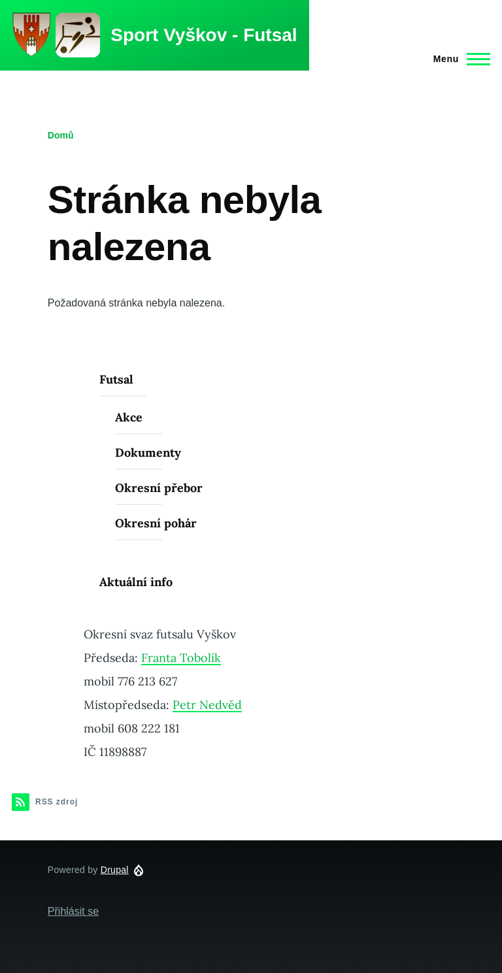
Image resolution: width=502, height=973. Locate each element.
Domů (61, 135)
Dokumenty (148, 452)
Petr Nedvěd (207, 704)
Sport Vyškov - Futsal (203, 35)
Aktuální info (136, 581)
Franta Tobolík (181, 657)
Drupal (115, 870)
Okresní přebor (159, 487)
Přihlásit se (73, 911)
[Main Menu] (458, 59)
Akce (128, 417)
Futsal (116, 379)
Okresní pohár (156, 523)
